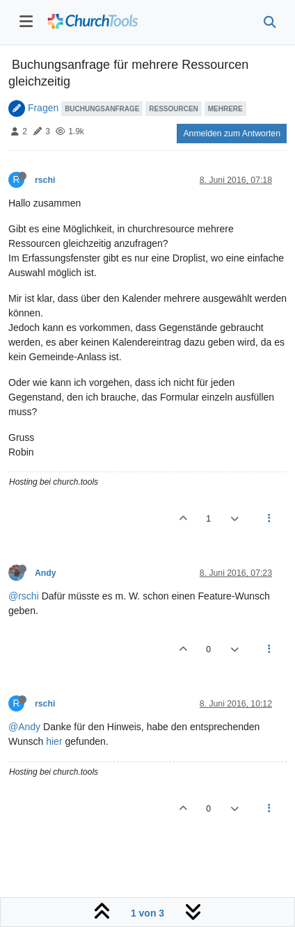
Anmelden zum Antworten (231, 133)
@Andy (24, 726)
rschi (45, 180)
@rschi (23, 596)
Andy (45, 573)
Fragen (43, 107)
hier (54, 741)
